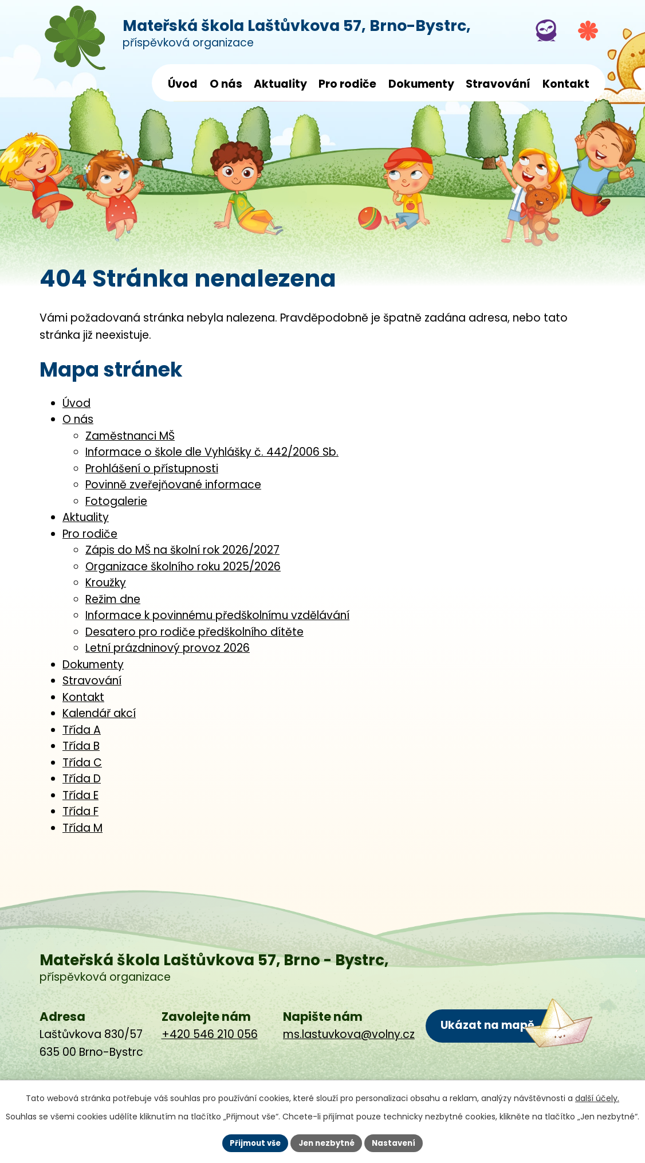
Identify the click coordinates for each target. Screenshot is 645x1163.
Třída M (82, 828)
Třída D (81, 778)
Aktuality (280, 84)
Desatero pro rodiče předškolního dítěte (194, 632)
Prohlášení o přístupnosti (151, 468)
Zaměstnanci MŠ (130, 436)
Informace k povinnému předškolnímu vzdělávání (217, 615)
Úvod (183, 84)
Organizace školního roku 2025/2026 (183, 566)
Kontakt (565, 84)
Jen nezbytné (327, 1142)
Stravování (498, 84)
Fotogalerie (116, 501)
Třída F (80, 811)
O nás (226, 84)
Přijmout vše (251, 1142)
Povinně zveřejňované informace (173, 484)
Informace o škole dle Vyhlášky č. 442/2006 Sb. (212, 452)
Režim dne (112, 599)
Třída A (81, 730)
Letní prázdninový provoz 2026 (167, 648)
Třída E (80, 795)
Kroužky (105, 582)
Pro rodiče (347, 84)
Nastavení (398, 1142)
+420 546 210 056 (210, 1034)
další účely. (597, 1097)
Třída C (82, 762)
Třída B (81, 746)
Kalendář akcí (99, 713)
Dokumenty (421, 84)
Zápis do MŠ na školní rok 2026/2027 (182, 550)
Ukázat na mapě (487, 1024)
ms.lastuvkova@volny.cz (349, 1034)
